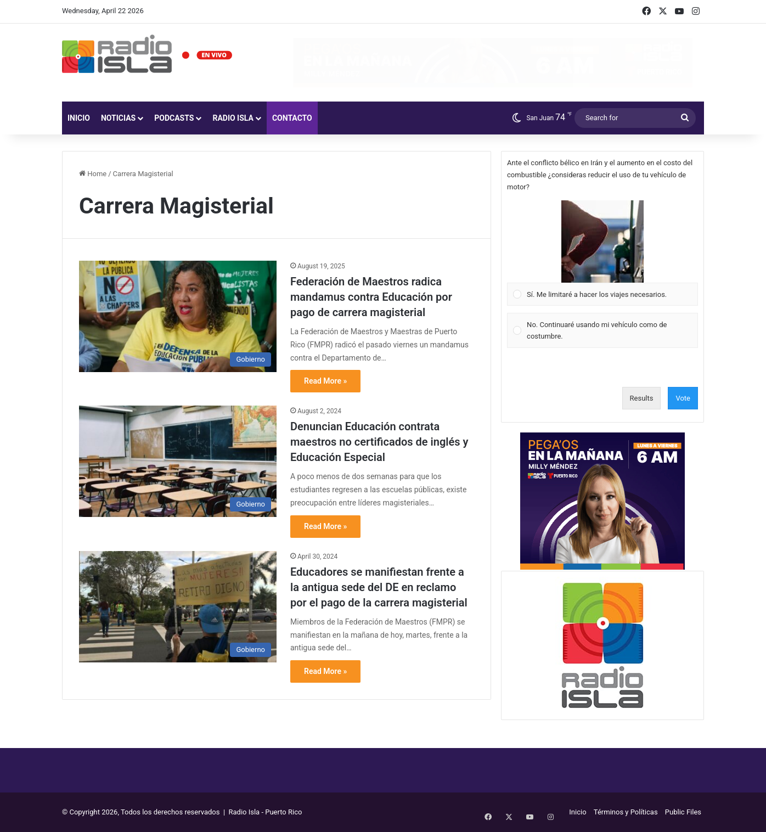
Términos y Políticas (626, 812)
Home (92, 174)
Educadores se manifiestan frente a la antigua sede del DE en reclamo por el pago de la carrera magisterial (379, 587)
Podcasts (174, 118)
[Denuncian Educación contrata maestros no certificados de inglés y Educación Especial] (178, 461)
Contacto (292, 118)
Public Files (683, 812)
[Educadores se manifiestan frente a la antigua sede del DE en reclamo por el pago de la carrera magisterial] (178, 606)
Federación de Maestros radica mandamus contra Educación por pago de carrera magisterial (371, 297)
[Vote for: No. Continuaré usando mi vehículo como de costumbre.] (603, 331)
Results (642, 398)
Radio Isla (233, 118)
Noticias (118, 118)
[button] (602, 241)
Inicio (78, 118)
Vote (682, 398)
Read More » (325, 380)
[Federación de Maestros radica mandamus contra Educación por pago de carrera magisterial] (178, 316)
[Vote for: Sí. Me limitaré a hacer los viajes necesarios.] (603, 253)
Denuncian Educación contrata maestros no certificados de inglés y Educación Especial (379, 442)
